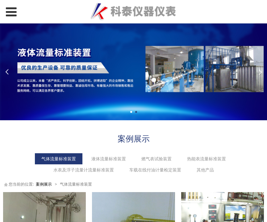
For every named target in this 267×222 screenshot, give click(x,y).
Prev (7, 72)
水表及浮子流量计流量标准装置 (83, 170)
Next (260, 72)
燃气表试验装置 (156, 159)
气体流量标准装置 (58, 159)
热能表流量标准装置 (206, 159)
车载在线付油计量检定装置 (155, 170)
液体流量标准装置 (108, 159)
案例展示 (44, 184)
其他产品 (205, 170)
